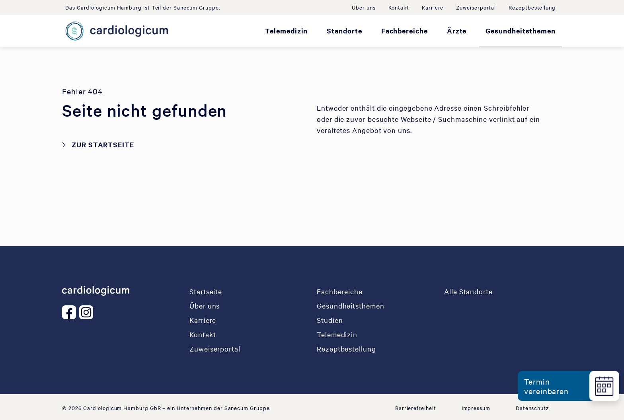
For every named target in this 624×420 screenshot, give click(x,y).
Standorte (344, 30)
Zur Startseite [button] (103, 144)
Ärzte (457, 30)
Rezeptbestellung (532, 7)
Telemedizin (286, 30)
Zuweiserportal (476, 7)
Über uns (363, 7)
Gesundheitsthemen (521, 30)
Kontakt (398, 7)
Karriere (432, 7)
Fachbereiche (404, 30)
